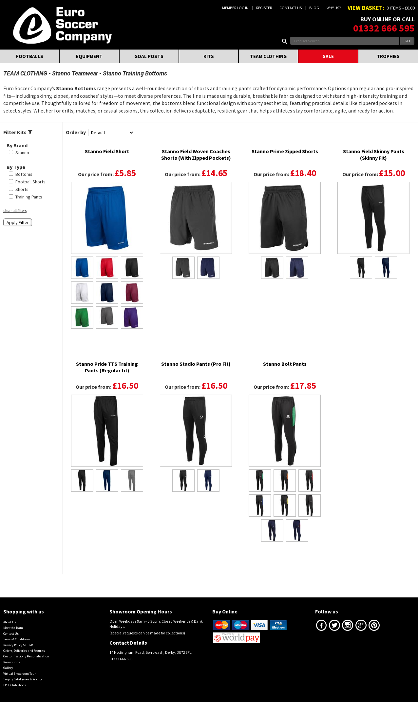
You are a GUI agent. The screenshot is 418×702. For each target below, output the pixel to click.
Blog (314, 7)
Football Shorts (30, 182)
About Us (9, 622)
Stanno (22, 152)
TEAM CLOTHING (268, 56)
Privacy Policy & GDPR (18, 645)
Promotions (11, 662)
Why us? (334, 7)
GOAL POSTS (148, 56)
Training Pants (28, 197)
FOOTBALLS (29, 56)
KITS (208, 56)
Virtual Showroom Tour (19, 673)
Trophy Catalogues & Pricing (22, 679)
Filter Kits (18, 132)
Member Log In (235, 7)
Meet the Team (13, 628)
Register (264, 7)
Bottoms (23, 174)
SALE (328, 56)
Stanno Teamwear (75, 73)
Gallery (8, 668)
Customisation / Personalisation (26, 656)
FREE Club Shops (14, 685)
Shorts (21, 189)
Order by (76, 132)
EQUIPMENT (89, 56)
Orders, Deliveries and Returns (24, 651)
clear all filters (15, 210)
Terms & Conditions (16, 639)
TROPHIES (388, 56)
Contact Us (290, 7)
